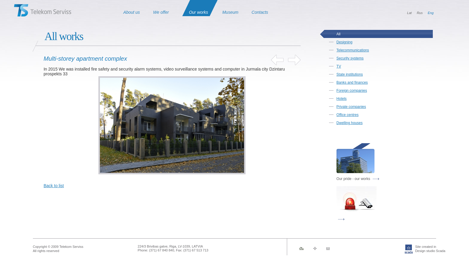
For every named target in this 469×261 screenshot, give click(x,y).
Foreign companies (351, 90)
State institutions (349, 74)
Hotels (341, 99)
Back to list (54, 185)
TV (338, 66)
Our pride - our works (357, 179)
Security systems (350, 58)
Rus (420, 13)
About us (131, 12)
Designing (344, 42)
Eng (431, 13)
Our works (198, 12)
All (338, 34)
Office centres (347, 115)
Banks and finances (352, 82)
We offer (161, 12)
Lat (409, 13)
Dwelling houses (349, 123)
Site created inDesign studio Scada (420, 249)
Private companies (351, 107)
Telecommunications (352, 50)
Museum (230, 12)
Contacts (260, 12)
